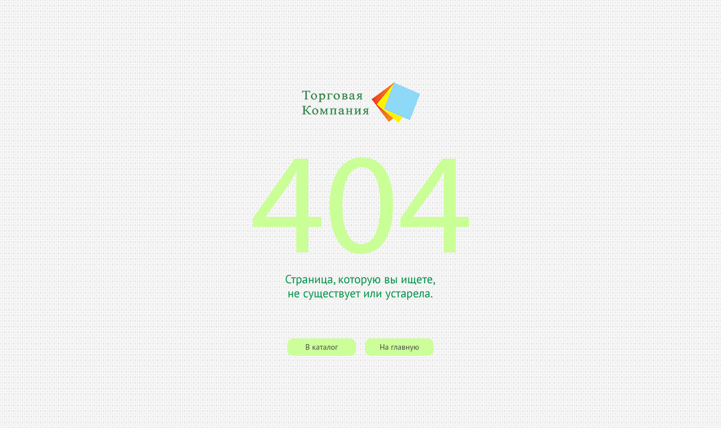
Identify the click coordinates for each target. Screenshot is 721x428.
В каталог (321, 347)
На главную (399, 347)
